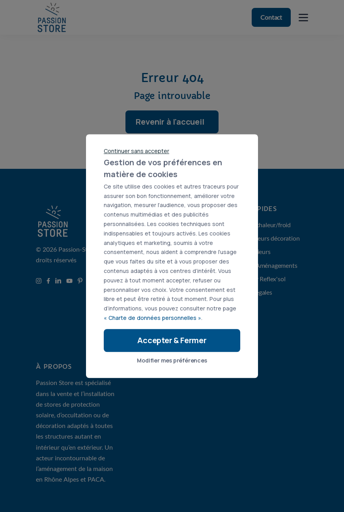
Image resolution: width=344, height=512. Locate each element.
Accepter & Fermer (172, 340)
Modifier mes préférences (172, 360)
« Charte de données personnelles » (152, 317)
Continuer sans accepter (136, 151)
